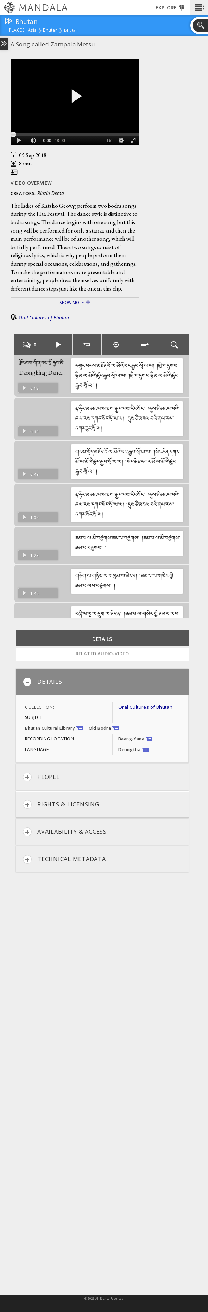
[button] (199, 7)
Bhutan (50, 30)
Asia (32, 30)
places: (17, 30)
